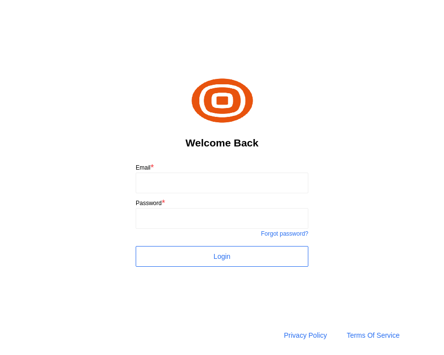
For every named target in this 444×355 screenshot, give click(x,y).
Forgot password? (284, 233)
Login (222, 256)
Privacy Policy (305, 335)
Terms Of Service (373, 335)
